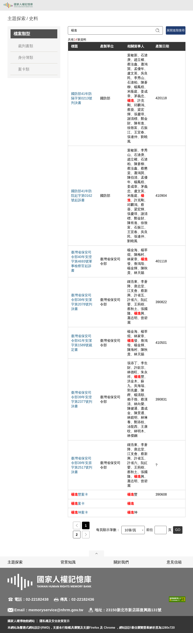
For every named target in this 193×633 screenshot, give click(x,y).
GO (177, 530)
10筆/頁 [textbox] (130, 530)
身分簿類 (25, 57)
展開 (96, 553)
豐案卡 (79, 494)
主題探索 (15, 562)
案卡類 (23, 69)
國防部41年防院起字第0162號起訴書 (81, 195)
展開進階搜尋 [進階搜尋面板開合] (176, 30)
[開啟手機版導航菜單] (186, 5)
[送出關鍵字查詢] (157, 30)
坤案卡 (79, 512)
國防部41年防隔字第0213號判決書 (81, 98)
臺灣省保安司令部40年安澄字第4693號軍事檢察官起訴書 (81, 261)
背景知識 (68, 562)
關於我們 (121, 562)
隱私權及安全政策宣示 (54, 621)
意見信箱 (174, 562)
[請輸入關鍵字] (115, 30)
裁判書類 (25, 46)
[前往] (161, 530)
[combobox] (133, 530)
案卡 (78, 503)
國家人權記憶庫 (22, 5)
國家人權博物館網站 (21, 621)
